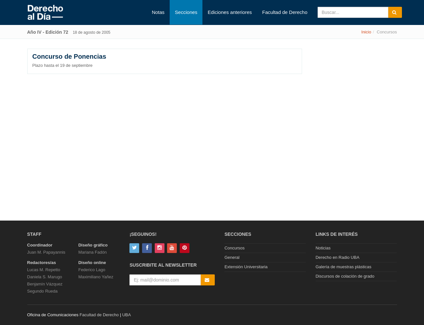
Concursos (234, 248)
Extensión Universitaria (246, 266)
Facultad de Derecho (284, 12)
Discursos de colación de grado (345, 276)
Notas (158, 12)
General (231, 257)
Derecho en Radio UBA (337, 257)
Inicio (366, 32)
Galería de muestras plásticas (343, 266)
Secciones (186, 12)
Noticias (323, 248)
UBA (126, 314)
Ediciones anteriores (230, 12)
